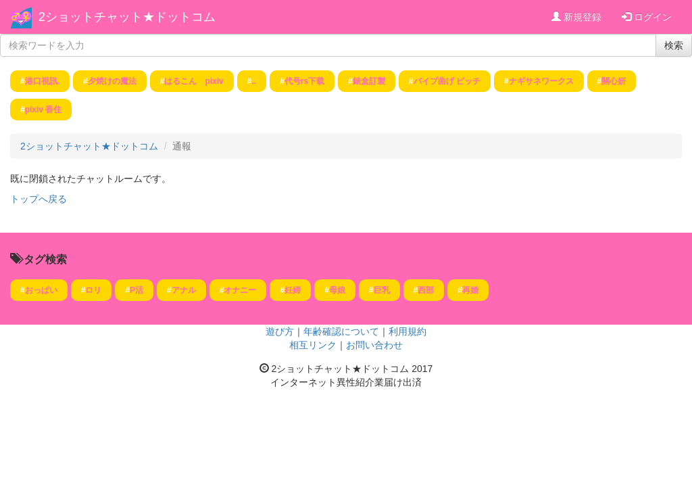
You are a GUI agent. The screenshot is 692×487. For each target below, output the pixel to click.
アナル (184, 290)
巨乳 (382, 290)
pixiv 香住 (43, 109)
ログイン (647, 16)
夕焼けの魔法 (112, 81)
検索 (673, 45)
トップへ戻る (38, 198)
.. (253, 81)
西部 (426, 290)
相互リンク (313, 345)
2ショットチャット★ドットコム (127, 17)
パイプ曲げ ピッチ (447, 81)
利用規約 (407, 331)
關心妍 (613, 81)
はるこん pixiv (193, 81)
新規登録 (576, 16)
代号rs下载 (304, 81)
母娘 (337, 290)
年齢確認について (341, 331)
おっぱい (41, 290)
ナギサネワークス (541, 81)
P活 (136, 290)
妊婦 (293, 290)
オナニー (240, 290)
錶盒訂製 (369, 81)
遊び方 (280, 331)
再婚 (470, 290)
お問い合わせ (374, 345)
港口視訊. (42, 81)
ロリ (93, 290)
